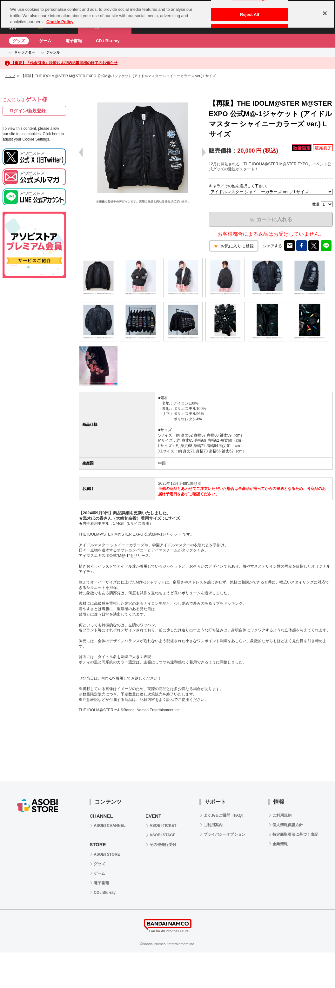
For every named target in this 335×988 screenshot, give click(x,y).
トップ (10, 76)
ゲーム (45, 40)
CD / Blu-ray (107, 40)
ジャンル (53, 52)
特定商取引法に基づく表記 (295, 834)
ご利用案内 (213, 825)
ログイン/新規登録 (27, 110)
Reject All (249, 14)
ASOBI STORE (107, 854)
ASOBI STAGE (163, 835)
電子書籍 (73, 40)
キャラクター (24, 52)
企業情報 (280, 844)
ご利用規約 (281, 815)
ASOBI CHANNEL (109, 825)
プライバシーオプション (224, 834)
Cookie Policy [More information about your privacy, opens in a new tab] (59, 21)
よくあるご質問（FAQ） (225, 815)
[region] (167, 14)
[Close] (325, 13)
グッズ (19, 40)
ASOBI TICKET (163, 825)
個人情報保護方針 (287, 825)
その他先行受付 (163, 844)
